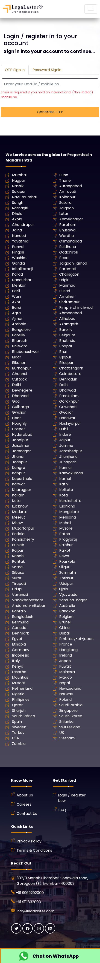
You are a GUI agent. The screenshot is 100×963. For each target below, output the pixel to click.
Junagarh (67, 462)
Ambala (19, 324)
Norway (66, 694)
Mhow (17, 522)
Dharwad (67, 390)
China (64, 627)
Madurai (19, 511)
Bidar (16, 357)
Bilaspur (66, 362)
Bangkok (67, 611)
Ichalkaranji (22, 268)
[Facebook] (27, 928)
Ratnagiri (20, 208)
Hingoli (18, 252)
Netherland (22, 688)
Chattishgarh (71, 368)
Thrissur (66, 578)
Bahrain (19, 611)
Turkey (18, 732)
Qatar (17, 705)
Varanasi (20, 594)
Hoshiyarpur (70, 423)
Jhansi (18, 456)
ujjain (63, 589)
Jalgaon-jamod (73, 263)
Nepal (64, 683)
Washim (19, 257)
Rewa (64, 556)
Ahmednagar (71, 219)
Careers (24, 804)
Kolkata (66, 489)
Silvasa (18, 572)
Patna (64, 533)
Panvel (18, 246)
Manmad (67, 285)
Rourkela (67, 561)
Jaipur (65, 440)
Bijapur (65, 357)
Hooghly (19, 423)
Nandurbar (22, 280)
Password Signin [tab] (46, 69)
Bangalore (21, 329)
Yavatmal (20, 241)
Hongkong (68, 649)
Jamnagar (21, 451)
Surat (17, 578)
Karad (17, 274)
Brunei (65, 622)
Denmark (20, 633)
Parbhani (67, 224)
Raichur (66, 545)
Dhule (17, 213)
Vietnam (67, 738)
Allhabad (67, 318)
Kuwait (65, 666)
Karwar (18, 484)
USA (15, 738)
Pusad (64, 291)
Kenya (17, 666)
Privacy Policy (29, 841)
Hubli (63, 429)
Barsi (16, 307)
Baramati (67, 268)
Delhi (16, 384)
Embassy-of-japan (76, 638)
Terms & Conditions (34, 850)
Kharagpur (21, 489)
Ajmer (17, 318)
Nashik (18, 186)
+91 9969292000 (30, 892)
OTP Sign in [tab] (15, 69)
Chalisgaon (69, 274)
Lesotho (19, 672)
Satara (65, 202)
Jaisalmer (21, 445)
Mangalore (69, 511)
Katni (63, 484)
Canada (19, 627)
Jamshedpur (70, 451)
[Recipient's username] (50, 84)
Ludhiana (67, 506)
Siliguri (64, 567)
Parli (16, 291)
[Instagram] (39, 928)
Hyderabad (22, 434)
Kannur (65, 467)
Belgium (66, 616)
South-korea (70, 716)
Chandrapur (23, 224)
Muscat (18, 683)
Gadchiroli (68, 252)
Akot (16, 302)
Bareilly (65, 329)
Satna (17, 567)
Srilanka (66, 721)
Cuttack (19, 379)
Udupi (17, 589)
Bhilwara (19, 346)
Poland (65, 699)
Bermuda (20, 622)
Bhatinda (67, 340)
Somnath (67, 572)
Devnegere (22, 390)
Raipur (18, 550)
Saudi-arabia (70, 705)
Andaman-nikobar (29, 605)
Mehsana (67, 517)
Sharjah (19, 710)
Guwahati (67, 406)
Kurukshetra (70, 500)
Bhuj (63, 351)
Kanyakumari (71, 473)
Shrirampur (69, 302)
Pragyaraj (68, 539)
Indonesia (20, 655)
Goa (16, 401)
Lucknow (20, 506)
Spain (17, 721)
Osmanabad (70, 241)
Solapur (19, 191)
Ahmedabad (70, 313)
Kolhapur (67, 197)
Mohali (65, 522)
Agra (16, 313)
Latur (63, 213)
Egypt (17, 638)
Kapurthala (22, 478)
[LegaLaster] (23, 9)
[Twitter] (16, 928)
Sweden (19, 727)
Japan (65, 660)
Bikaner (19, 362)
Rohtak (18, 561)
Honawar (67, 418)
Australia (67, 605)
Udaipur (66, 583)
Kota (63, 495)
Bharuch (19, 340)
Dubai (64, 633)
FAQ (62, 810)
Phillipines (20, 699)
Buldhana (67, 246)
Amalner (67, 296)
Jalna (17, 230)
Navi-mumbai (24, 197)
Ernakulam (69, 395)
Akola (17, 219)
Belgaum (67, 335)
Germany (20, 649)
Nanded (19, 235)
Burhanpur (21, 368)
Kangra (18, 467)
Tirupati (19, 583)
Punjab (18, 545)
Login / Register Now (72, 798)
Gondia (18, 263)
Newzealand (70, 688)
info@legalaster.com (35, 911)
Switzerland (69, 727)
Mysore (66, 528)
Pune (63, 175)
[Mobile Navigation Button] (90, 9)
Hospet (18, 429)
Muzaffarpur (23, 528)
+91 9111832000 (28, 902)
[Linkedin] (50, 928)
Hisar (16, 418)
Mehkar (19, 285)
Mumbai (19, 175)
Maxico (65, 677)
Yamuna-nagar (73, 600)
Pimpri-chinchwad (76, 307)
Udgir (64, 280)
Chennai (19, 373)
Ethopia (19, 644)
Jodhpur (19, 462)
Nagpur (18, 180)
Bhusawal (67, 230)
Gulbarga (20, 406)
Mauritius (20, 677)
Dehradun (68, 379)
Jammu (66, 445)
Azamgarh (68, 324)
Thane (65, 180)
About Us (25, 795)
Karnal (65, 478)
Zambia (19, 743)
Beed (63, 257)
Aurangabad (70, 186)
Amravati (67, 191)
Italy (16, 660)
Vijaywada (68, 594)
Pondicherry (23, 539)
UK (61, 732)
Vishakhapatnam (27, 600)
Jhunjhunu (68, 456)
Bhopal (65, 346)
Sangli (17, 202)
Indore (65, 434)
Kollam (18, 495)
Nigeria (18, 694)
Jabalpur (20, 440)
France (65, 644)
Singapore (68, 710)
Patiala (18, 533)
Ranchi (18, 556)
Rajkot (65, 550)
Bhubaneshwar (25, 351)
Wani (16, 296)
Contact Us (27, 813)
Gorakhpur (69, 401)
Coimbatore (70, 373)
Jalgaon (66, 208)
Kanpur (18, 473)
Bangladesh (22, 616)
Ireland (65, 655)
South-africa (23, 716)
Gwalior (19, 412)
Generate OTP (50, 112)
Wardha (66, 235)
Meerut (18, 517)
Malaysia (67, 672)
